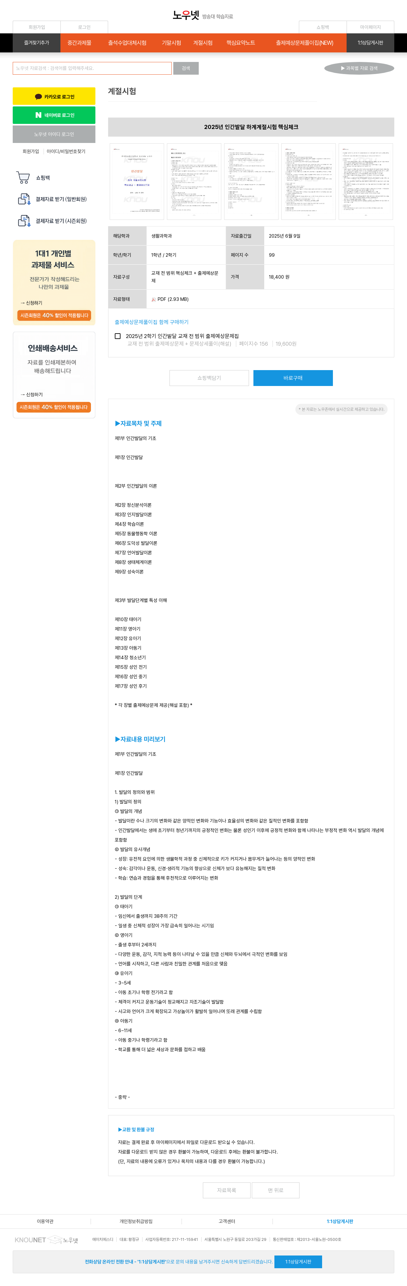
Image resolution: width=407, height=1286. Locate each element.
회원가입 (31, 151)
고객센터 (227, 1221)
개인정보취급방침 (136, 1221)
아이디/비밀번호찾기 (66, 151)
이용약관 (45, 1221)
